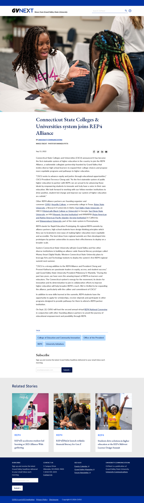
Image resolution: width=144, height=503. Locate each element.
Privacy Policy (41, 499)
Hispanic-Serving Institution (65, 214)
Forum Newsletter (82, 472)
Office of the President (94, 337)
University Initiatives (55, 344)
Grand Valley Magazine (84, 469)
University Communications (50, 140)
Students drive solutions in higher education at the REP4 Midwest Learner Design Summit (113, 444)
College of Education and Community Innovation (59, 337)
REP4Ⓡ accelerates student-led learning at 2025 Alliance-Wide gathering (29, 444)
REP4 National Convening (95, 309)
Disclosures (53, 499)
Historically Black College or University (60, 211)
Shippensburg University (50, 221)
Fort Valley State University (87, 208)
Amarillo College (58, 204)
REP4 (40, 344)
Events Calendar (82, 466)
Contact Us (47, 475)
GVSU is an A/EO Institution (23, 499)
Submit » (66, 370)
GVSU (47, 204)
